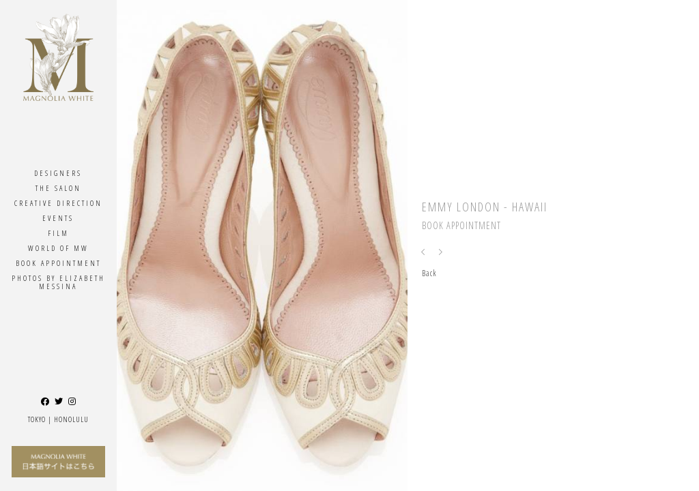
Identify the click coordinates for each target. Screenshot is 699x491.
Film (58, 233)
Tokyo (37, 419)
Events (58, 218)
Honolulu (71, 419)
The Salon (58, 188)
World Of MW (58, 248)
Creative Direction (58, 203)
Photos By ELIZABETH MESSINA (58, 282)
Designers (58, 173)
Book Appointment (58, 263)
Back (429, 273)
